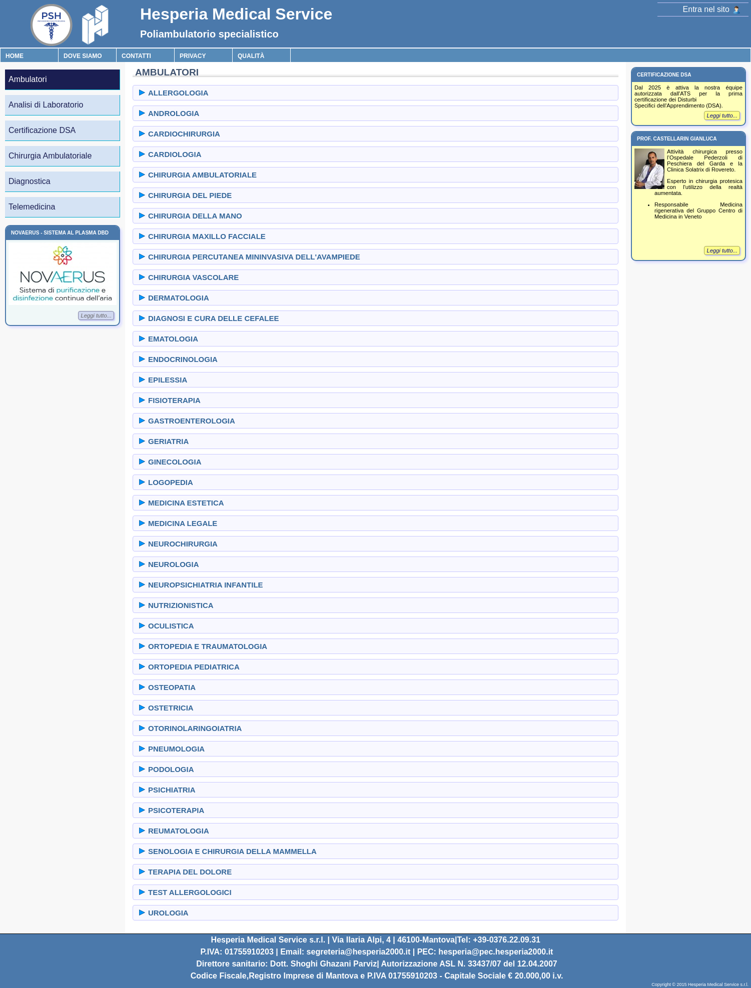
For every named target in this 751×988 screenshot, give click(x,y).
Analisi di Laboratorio (46, 104)
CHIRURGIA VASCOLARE (193, 277)
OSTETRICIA (171, 708)
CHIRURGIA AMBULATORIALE (202, 174)
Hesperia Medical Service (236, 14)
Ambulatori (28, 79)
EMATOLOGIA (173, 338)
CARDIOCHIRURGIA (184, 134)
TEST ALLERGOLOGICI (190, 892)
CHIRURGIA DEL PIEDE (190, 195)
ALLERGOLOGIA (178, 92)
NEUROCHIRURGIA (183, 544)
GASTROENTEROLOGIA (191, 420)
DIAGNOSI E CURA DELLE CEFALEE (213, 318)
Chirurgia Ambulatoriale (50, 156)
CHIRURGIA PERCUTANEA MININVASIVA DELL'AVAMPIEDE (254, 256)
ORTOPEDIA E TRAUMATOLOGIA (207, 646)
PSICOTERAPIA (176, 810)
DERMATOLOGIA (178, 298)
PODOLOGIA (171, 769)
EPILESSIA (167, 380)
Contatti (136, 56)
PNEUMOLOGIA (176, 748)
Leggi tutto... (96, 315)
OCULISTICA (171, 626)
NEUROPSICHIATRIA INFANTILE (205, 584)
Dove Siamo (83, 56)
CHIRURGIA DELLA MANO (195, 216)
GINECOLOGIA (174, 462)
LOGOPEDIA (170, 482)
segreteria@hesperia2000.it (359, 952)
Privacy (193, 56)
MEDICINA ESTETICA (186, 502)
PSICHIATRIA (172, 790)
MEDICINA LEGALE (182, 523)
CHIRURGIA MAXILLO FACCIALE (207, 236)
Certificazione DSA (42, 130)
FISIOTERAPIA (174, 400)
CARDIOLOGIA (174, 154)
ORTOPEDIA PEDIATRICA (194, 666)
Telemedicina (32, 206)
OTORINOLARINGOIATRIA (195, 728)
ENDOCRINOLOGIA (183, 359)
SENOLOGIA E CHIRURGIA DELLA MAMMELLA (232, 851)
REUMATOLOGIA (178, 830)
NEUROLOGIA (173, 564)
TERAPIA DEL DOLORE (190, 872)
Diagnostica (30, 181)
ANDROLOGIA (173, 113)
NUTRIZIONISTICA (181, 605)
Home (15, 56)
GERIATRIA (168, 441)
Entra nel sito (711, 9)
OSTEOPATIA (172, 687)
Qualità (251, 56)
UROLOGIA (168, 912)
